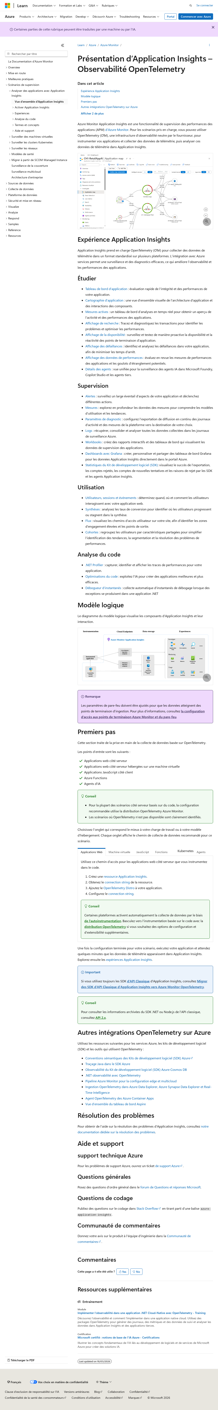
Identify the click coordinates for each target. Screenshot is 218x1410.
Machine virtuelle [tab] (119, 852)
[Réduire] (62, 45)
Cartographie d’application (104, 300)
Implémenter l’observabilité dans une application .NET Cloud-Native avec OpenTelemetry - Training (141, 1313)
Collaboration (116, 1392)
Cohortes (91, 532)
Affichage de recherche (101, 323)
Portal (170, 16)
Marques (133, 1398)
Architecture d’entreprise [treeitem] (27, 177)
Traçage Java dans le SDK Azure (107, 1064)
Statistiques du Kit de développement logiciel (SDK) (121, 465)
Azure (92, 45)
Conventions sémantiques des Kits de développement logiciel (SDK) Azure (137, 1058)
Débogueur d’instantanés (103, 588)
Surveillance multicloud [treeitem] (26, 171)
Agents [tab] (201, 852)
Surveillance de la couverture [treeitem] (29, 166)
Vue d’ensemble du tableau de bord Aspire (115, 1104)
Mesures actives (96, 311)
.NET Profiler (94, 565)
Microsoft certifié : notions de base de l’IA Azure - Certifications (118, 1337)
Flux (88, 520)
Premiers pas (89, 101)
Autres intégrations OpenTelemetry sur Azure (109, 107)
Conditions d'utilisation (86, 1398)
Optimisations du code (101, 576)
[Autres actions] (209, 45)
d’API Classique (138, 981)
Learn (81, 45)
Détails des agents (98, 369)
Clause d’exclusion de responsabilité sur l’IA (32, 1392)
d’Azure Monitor (117, 129)
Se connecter (204, 5)
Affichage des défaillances (103, 346)
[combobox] (36, 54)
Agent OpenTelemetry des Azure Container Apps (119, 1098)
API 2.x (100, 1017)
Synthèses (92, 509)
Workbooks (93, 442)
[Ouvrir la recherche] (191, 5)
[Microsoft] (7, 5)
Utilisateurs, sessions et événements (110, 497)
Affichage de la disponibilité (105, 334)
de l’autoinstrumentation (102, 921)
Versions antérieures (76, 1392)
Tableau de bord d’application (106, 289)
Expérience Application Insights (100, 91)
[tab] (174, 851)
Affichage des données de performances (114, 357)
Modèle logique (90, 96)
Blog (97, 1392)
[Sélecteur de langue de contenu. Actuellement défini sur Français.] (14, 1382)
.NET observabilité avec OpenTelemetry (113, 1075)
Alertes (90, 396)
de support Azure (167, 1166)
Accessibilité (112, 1398)
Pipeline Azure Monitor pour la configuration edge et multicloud (131, 1081)
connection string (117, 882)
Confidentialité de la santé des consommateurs (34, 1398)
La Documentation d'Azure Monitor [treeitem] (30, 61)
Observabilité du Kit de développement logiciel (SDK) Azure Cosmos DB (136, 1069)
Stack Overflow (147, 1208)
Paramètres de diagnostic (103, 419)
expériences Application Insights (129, 959)
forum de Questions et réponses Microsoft (170, 1187)
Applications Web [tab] (91, 852)
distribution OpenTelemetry (105, 926)
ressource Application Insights (125, 876)
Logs (88, 430)
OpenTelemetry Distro (118, 888)
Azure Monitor (109, 45)
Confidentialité (139, 1392)
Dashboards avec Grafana (103, 453)
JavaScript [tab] (142, 852)
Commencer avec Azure (196, 16)
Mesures (91, 407)
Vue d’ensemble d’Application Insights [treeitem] (39, 101)
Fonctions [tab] (161, 852)
